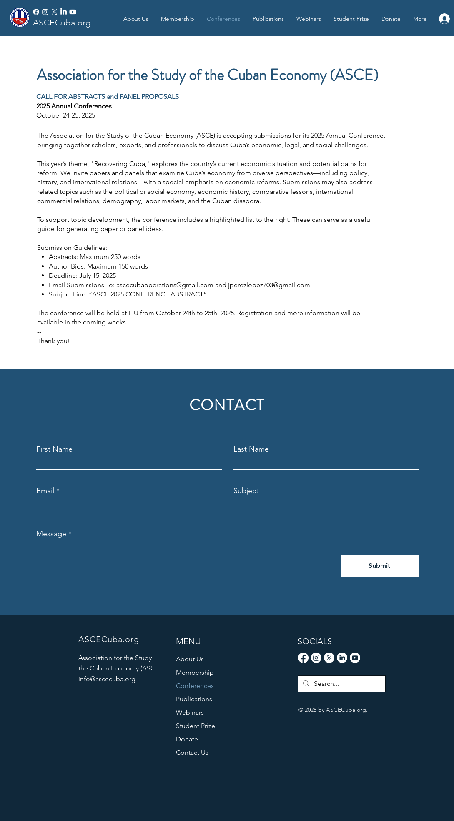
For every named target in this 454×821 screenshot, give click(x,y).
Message (51, 533)
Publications (194, 699)
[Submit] (380, 566)
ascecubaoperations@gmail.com (164, 285)
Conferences (195, 686)
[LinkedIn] (64, 12)
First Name (54, 449)
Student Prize (195, 726)
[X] (54, 12)
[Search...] (341, 684)
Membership (195, 672)
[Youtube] (73, 12)
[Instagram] (45, 12)
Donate (187, 739)
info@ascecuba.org (106, 679)
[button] (268, 19)
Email (45, 491)
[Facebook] (36, 12)
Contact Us (192, 752)
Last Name (251, 449)
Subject (245, 491)
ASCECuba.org (62, 23)
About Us (190, 659)
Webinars (190, 712)
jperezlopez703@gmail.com (269, 285)
